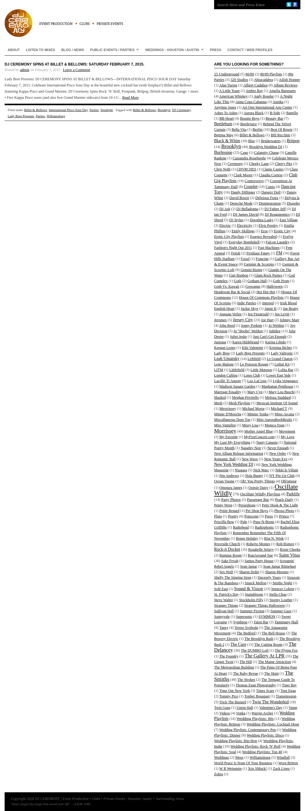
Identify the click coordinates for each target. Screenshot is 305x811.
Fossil (245, 259)
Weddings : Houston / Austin (173, 50)
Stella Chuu (278, 594)
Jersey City (243, 319)
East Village (288, 220)
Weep (239, 757)
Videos (224, 713)
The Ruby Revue (245, 673)
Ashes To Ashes (226, 113)
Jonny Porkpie (251, 325)
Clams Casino (272, 169)
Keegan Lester (225, 348)
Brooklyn (164, 110)
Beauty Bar (274, 118)
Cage (244, 152)
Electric (225, 225)
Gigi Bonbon (238, 275)
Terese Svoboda (246, 627)
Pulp (243, 522)
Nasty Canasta (267, 442)
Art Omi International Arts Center (267, 107)
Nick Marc (261, 470)
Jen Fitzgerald (258, 314)
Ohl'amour (289, 481)
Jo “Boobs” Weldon (248, 331)
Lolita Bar (285, 370)
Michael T (279, 408)
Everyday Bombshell (244, 242)
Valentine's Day (270, 707)
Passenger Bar (258, 499)
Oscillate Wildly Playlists (260, 494)
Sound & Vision (248, 588)
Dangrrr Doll (270, 192)
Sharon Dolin (249, 572)
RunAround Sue (260, 555)
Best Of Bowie (281, 129)
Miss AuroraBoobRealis (274, 419)
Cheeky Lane (259, 164)
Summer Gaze (280, 611)
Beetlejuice (248, 124)
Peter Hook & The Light (280, 505)
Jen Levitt (282, 314)
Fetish (235, 253)
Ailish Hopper (289, 80)
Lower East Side (278, 375)
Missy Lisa (250, 425)
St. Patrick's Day (226, 594)
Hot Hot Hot (265, 292)
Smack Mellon (255, 583)
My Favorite (228, 437)
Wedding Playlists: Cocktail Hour (272, 724)
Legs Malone (224, 364)
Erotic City (282, 231)
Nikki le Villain (286, 470)
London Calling (226, 375)
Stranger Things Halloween (264, 605)
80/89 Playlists (271, 74)
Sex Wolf (226, 572)
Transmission (286, 696)
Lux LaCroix (257, 381)
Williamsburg (56, 116)
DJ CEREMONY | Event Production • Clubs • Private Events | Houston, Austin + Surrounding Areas (103, 18)
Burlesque (223, 152)
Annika (278, 102)
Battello (292, 113)
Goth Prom (281, 281)
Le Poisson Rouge (254, 364)
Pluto (218, 516)
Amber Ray (254, 91)
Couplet (251, 186)
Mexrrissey (227, 408)
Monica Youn (275, 425)
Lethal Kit (282, 364)
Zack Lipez (281, 768)
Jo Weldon (276, 325)
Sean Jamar (248, 566)
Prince (284, 516)
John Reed (227, 325)
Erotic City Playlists (229, 236)
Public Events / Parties (113, 50)
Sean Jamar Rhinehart (279, 566)
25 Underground (226, 74)
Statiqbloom (254, 594)
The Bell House (273, 633)
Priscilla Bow (224, 522)
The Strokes (246, 679)
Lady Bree (222, 353)
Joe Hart (267, 320)
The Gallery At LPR (265, 655)
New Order (277, 453)
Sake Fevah (229, 561)
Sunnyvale (222, 616)
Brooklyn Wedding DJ (265, 147)
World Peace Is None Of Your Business (243, 763)
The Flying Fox (286, 650)
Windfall (283, 757)
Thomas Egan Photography (256, 685)
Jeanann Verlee (230, 314)
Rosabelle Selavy (261, 549)
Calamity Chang (266, 152)
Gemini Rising (251, 270)
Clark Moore (243, 175)
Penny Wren (223, 505)
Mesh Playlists (239, 403)
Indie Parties (246, 303)
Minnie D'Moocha (227, 414)
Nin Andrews (229, 475)
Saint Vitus (289, 554)
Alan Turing (228, 85)
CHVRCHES (246, 169)
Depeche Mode (241, 203)
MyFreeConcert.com (259, 437)
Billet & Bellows (35, 110)
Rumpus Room (230, 555)
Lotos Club (252, 375)
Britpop (293, 140)
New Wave (250, 459)
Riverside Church (227, 544)
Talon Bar (261, 622)
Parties (94, 110)
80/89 (250, 74)
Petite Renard (229, 511)
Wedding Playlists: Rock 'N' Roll (255, 746)
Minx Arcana (284, 414)
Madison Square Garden (237, 386)
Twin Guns (222, 707)
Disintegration (270, 203)
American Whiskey (233, 96)
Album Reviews (286, 85)
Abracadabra (263, 80)
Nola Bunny (254, 475)
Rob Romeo (285, 544)
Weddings (221, 757)
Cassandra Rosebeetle (249, 158)
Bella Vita (239, 129)
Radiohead (241, 527)
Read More (130, 97)
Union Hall (245, 707)
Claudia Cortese (271, 175)
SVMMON (266, 616)
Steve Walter (223, 600)
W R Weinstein (230, 768)
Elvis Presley (268, 225)
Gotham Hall (256, 281)
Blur (251, 141)
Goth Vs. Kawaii (226, 286)
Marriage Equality (227, 392)
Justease (220, 342)
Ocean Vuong (224, 481)
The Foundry (228, 656)
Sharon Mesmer (277, 572)
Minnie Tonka (258, 414)
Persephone (247, 505)
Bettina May (224, 135)
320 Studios (239, 80)
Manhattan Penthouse (278, 386)
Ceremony (235, 164)
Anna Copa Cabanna (250, 102)
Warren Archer (262, 713)
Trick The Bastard (232, 702)
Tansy (223, 627)
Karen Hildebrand (245, 342)
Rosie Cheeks (290, 549)
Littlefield (236, 370)
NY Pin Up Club (282, 475)
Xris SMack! (257, 768)
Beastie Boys (249, 118)
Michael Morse (253, 408)
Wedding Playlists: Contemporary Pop (247, 730)
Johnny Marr (289, 320)
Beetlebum (223, 124)
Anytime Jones (225, 107)
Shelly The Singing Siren (232, 577)
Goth (237, 281)
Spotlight (106, 110)
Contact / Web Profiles (249, 50)
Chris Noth (222, 169)
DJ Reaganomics (277, 214)
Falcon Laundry (278, 242)
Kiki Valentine (252, 348)
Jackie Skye (249, 308)
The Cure (238, 644)
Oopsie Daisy (258, 487)
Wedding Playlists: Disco (265, 735)
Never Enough (278, 448)
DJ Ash (224, 209)
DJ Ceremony (181, 110)
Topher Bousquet (257, 696)
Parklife (293, 494)
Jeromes (220, 320)
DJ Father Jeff (275, 209)
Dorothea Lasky (261, 220)
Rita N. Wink (274, 538)
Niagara (241, 470)
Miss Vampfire (225, 425)
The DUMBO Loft (255, 650)
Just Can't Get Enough (269, 336)
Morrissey (225, 431)
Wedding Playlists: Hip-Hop (235, 741)
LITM (218, 370)
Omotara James (230, 487)
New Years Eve (275, 459)
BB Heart (226, 118)
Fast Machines (269, 248)
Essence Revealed (263, 236)
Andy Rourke (264, 96)
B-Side (275, 113)
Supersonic (244, 616)
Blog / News (72, 50)
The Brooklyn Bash (258, 639)
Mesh (218, 403)
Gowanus (253, 286)
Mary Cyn (254, 392)
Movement (287, 431)
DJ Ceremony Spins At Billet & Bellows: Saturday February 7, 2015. (74, 64)
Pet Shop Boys (257, 511)
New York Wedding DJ (233, 464)
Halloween (274, 286)
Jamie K (270, 308)
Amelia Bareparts (282, 91)
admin (24, 70)
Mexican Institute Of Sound (277, 403)
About (14, 50)
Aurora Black (254, 113)
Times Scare (265, 691)
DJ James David (245, 214)
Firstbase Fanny (258, 253)
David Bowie (239, 198)
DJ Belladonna (247, 209)
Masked (220, 397)
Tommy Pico (228, 696)
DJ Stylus (236, 220)
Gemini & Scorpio (259, 264)
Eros (264, 231)
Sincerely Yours (269, 577)
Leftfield (253, 359)
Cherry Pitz (283, 164)
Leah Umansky (226, 358)
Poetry (233, 516)
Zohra (218, 774)
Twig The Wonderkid (270, 701)
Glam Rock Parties (268, 275)
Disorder (293, 203)
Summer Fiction (252, 611)
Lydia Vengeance (285, 381)
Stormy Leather (281, 600)
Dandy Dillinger (243, 192)
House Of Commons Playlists (261, 297)
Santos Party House (259, 561)
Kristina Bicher (280, 348)
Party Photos (231, 499)
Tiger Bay (289, 685)
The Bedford (246, 633)
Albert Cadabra (255, 85)
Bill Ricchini (280, 135)
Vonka (240, 713)
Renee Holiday (247, 538)
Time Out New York (234, 691)
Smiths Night (282, 583)
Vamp (292, 707)
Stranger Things (226, 605)
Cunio (270, 187)
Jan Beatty (290, 308)
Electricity (244, 225)
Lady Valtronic (282, 353)
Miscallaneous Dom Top (232, 419)
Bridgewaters (271, 141)
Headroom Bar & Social (232, 292)
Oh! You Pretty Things (257, 481)
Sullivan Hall (224, 611)
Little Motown (261, 370)
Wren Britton (288, 763)
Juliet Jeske (238, 336)
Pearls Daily (284, 499)
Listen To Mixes (40, 50)
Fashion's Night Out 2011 (233, 248)
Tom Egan (288, 691)
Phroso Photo (284, 511)
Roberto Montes (258, 544)
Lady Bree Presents (21, 116)
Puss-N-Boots (263, 522)
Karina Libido (275, 342)
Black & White (227, 140)
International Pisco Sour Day (68, 110)
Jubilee (275, 331)
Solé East (221, 589)
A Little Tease (229, 91)
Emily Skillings (243, 231)
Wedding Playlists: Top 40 (262, 752)
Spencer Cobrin (282, 589)
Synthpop (240, 622)
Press (215, 50)
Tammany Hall (286, 622)
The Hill (245, 662)
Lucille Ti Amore (227, 381)
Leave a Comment (76, 70)
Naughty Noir (251, 448)
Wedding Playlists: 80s (255, 718)
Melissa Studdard (278, 397)
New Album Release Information (238, 453)
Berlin (258, 129)
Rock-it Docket (227, 549)
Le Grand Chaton (280, 359)
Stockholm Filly (251, 600)
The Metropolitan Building (234, 667)
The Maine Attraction (274, 662)
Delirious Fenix (267, 198)
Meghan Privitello (245, 397)
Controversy (254, 181)
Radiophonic (264, 527)
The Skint (271, 673)
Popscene (251, 516)
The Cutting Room (268, 644)
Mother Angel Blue (258, 431)
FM (279, 253)
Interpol (268, 303)
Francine (262, 259)
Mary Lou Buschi (282, 392)
